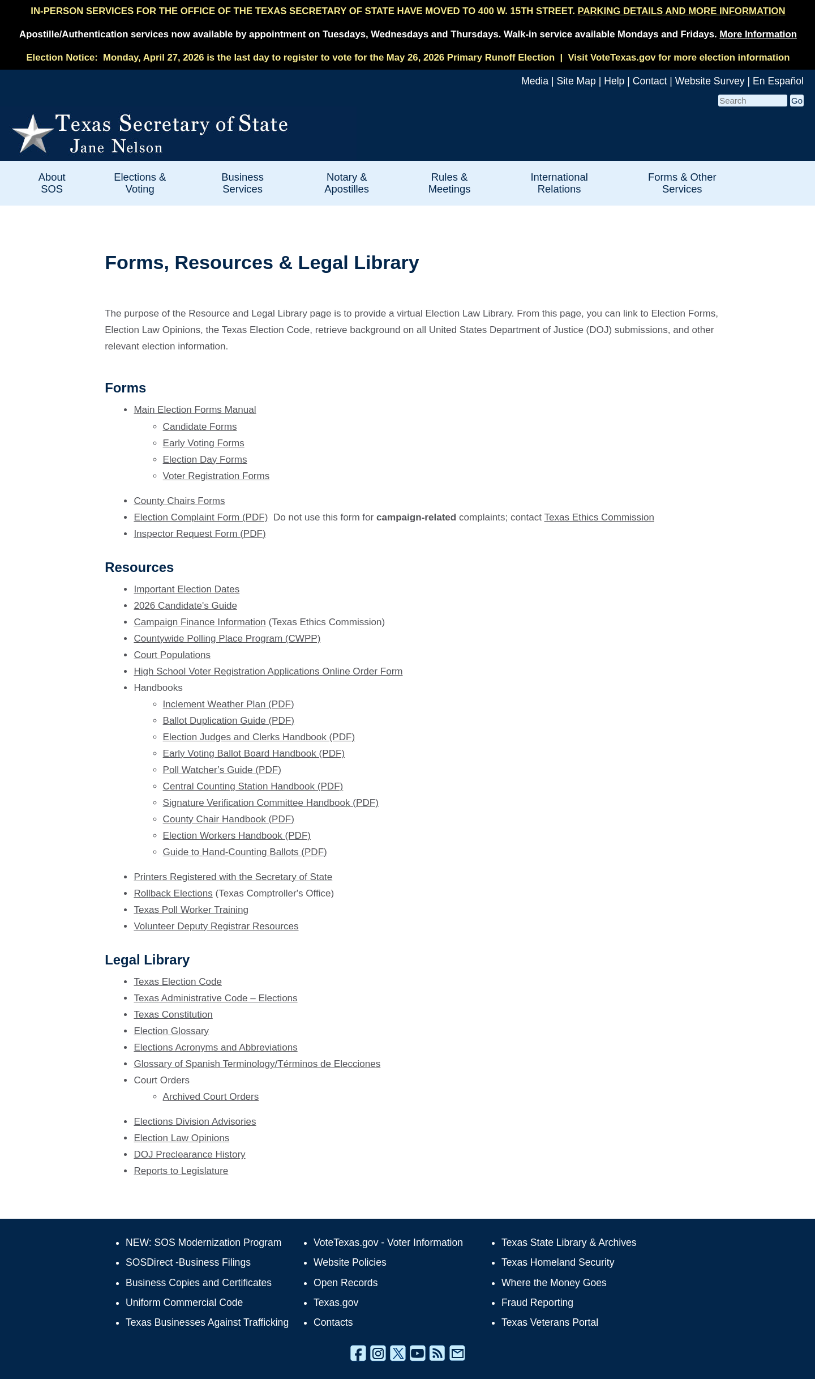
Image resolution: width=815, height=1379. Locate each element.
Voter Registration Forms (216, 476)
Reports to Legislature (181, 1170)
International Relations (559, 183)
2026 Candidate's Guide (185, 605)
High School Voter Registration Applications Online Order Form (268, 671)
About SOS (52, 183)
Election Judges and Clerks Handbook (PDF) (259, 737)
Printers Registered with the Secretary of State (233, 877)
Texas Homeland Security (557, 1262)
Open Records (346, 1282)
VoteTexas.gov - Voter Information (388, 1242)
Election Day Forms (205, 459)
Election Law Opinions (181, 1138)
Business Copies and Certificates (199, 1282)
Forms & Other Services (682, 183)
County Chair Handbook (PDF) (228, 819)
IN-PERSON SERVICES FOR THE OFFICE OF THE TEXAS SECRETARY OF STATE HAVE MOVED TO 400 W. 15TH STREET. (408, 11)
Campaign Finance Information (199, 622)
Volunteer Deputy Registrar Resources (216, 926)
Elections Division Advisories (195, 1121)
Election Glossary (171, 1031)
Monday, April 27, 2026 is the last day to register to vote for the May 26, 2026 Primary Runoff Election (329, 57)
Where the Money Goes (554, 1282)
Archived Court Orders (211, 1096)
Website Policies (350, 1262)
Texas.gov (336, 1302)
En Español (778, 81)
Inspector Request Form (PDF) (199, 533)
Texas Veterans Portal (549, 1322)
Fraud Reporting (537, 1302)
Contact (650, 81)
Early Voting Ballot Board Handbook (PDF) (254, 753)
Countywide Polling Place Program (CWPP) (227, 638)
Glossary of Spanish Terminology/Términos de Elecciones (257, 1063)
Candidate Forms (200, 426)
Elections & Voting (140, 183)
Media (534, 81)
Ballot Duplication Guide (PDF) (228, 720)
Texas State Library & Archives (569, 1242)
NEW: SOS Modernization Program (203, 1242)
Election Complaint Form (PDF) (201, 517)
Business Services (242, 183)
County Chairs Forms (179, 501)
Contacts (333, 1322)
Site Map (575, 81)
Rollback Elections (173, 893)
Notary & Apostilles (346, 183)
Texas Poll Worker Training (191, 909)
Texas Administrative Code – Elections (215, 998)
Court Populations (172, 655)
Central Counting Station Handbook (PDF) (253, 786)
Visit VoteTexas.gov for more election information (679, 57)
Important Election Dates (186, 589)
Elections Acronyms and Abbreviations (215, 1047)
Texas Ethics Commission (599, 517)
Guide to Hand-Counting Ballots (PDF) (245, 852)
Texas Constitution (173, 1014)
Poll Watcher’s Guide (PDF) (222, 770)
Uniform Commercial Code (184, 1302)
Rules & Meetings (449, 183)
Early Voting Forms (203, 443)
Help (614, 81)
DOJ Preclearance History (189, 1154)
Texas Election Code (178, 981)
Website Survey (710, 81)
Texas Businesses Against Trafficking (207, 1322)
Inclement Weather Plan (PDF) (228, 704)
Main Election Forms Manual (195, 409)
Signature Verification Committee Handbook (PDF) (271, 802)
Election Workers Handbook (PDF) (237, 835)
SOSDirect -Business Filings (188, 1262)
